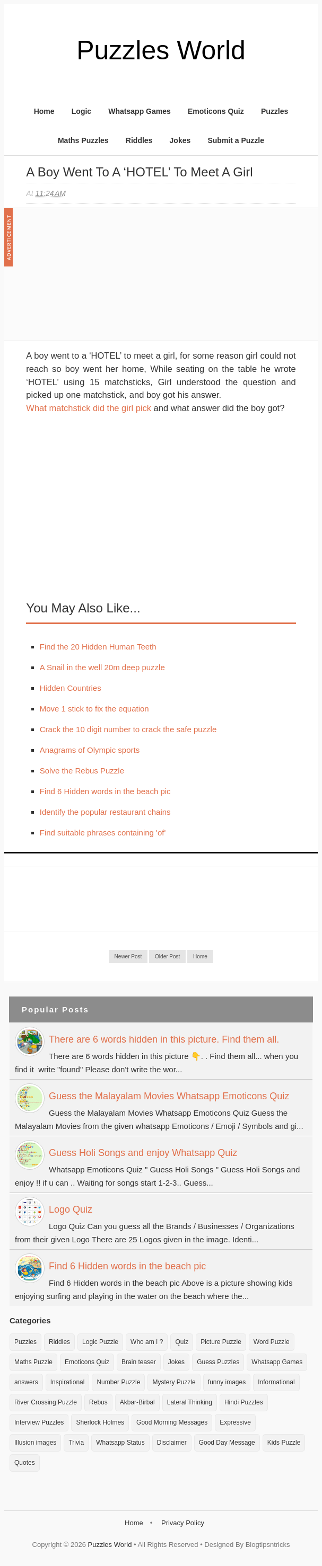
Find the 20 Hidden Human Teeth (98, 646)
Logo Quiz (70, 1209)
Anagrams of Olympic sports (90, 749)
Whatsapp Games (139, 111)
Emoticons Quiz (216, 111)
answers (26, 1382)
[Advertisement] (105, 279)
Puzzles (274, 111)
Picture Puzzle (221, 1342)
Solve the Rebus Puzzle (82, 770)
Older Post (167, 956)
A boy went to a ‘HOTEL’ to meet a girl (139, 172)
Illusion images (35, 1442)
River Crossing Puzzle (45, 1402)
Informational (276, 1382)
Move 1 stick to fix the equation (94, 708)
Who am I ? (146, 1342)
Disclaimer (172, 1442)
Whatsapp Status (120, 1442)
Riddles (139, 140)
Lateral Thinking (189, 1402)
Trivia (76, 1442)
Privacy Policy (182, 1523)
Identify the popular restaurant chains (105, 811)
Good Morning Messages (171, 1422)
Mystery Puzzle (173, 1382)
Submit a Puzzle (235, 140)
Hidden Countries (70, 687)
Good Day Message (227, 1442)
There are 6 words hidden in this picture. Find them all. (164, 1039)
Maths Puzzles (83, 140)
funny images (227, 1382)
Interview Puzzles (39, 1422)
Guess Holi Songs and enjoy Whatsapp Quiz (143, 1152)
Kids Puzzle (284, 1442)
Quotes (24, 1462)
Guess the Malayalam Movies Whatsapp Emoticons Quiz (169, 1096)
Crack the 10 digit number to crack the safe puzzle (128, 729)
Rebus (98, 1402)
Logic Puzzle (100, 1342)
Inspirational (67, 1382)
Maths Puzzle (33, 1362)
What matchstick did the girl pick (88, 408)
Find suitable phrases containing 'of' (103, 832)
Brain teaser (138, 1362)
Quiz (181, 1342)
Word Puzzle (272, 1342)
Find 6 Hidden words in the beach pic (105, 791)
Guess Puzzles (218, 1362)
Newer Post (128, 956)
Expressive (235, 1422)
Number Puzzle (118, 1382)
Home (44, 111)
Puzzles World (161, 50)
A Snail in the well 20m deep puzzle (102, 667)
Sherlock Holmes (100, 1422)
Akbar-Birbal (137, 1402)
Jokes (180, 140)
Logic (81, 111)
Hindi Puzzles (243, 1402)
